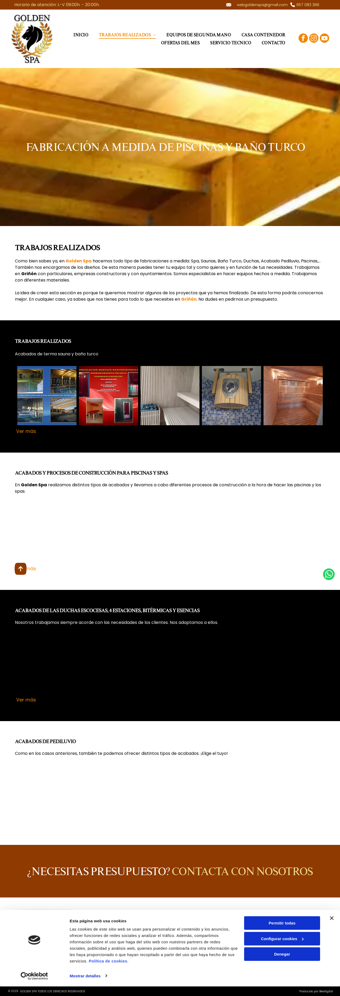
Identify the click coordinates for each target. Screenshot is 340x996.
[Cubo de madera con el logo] (231, 395)
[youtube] (324, 38)
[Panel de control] (170, 664)
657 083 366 (307, 4)
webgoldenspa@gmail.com (262, 4)
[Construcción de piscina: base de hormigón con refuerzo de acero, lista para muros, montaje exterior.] (293, 533)
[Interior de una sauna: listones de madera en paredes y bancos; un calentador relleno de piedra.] (170, 395)
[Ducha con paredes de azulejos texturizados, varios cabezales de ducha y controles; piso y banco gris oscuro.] (231, 664)
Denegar (282, 964)
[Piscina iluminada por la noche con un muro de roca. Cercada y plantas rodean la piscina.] (170, 533)
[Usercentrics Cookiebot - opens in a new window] (34, 986)
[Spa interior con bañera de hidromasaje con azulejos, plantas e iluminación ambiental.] (231, 533)
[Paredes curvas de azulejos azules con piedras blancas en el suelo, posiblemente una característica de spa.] (46, 795)
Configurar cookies (282, 948)
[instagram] (313, 38)
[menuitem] (81, 35)
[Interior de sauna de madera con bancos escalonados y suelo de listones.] (293, 395)
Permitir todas (282, 933)
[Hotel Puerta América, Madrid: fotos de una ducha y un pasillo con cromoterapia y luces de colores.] (46, 664)
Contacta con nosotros (242, 871)
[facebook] (303, 38)
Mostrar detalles (85, 985)
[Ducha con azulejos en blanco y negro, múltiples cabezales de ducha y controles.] (108, 664)
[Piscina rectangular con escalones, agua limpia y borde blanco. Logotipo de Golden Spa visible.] (108, 533)
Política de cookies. (108, 971)
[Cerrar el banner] (332, 928)
